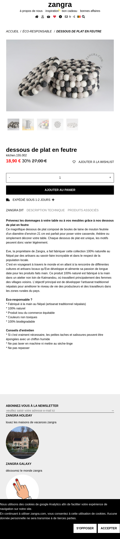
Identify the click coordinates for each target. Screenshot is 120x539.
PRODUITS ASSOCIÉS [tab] (83, 210)
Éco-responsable (37, 31)
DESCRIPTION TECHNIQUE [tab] (46, 210)
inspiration (52, 10)
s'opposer (85, 528)
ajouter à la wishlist (93, 161)
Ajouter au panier (60, 190)
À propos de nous (31, 10)
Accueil (12, 31)
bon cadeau (69, 10)
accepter (109, 528)
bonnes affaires (90, 10)
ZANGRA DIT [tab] (15, 210)
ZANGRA (60, 4)
